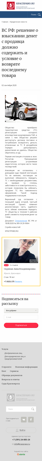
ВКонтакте (24, 419)
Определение (21, 221)
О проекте (6, 367)
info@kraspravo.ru (22, 444)
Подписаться (21, 325)
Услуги (5, 349)
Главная (5, 22)
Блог (4, 371)
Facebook (31, 419)
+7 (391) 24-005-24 (21, 439)
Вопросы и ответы (10, 379)
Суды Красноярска (11, 384)
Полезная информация (26, 367)
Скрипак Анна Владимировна (19, 269)
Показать (18, 281)
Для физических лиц (13, 353)
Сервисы (14, 371)
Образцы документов (12, 375)
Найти (32, 409)
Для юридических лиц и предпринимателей (14, 357)
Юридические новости (18, 22)
